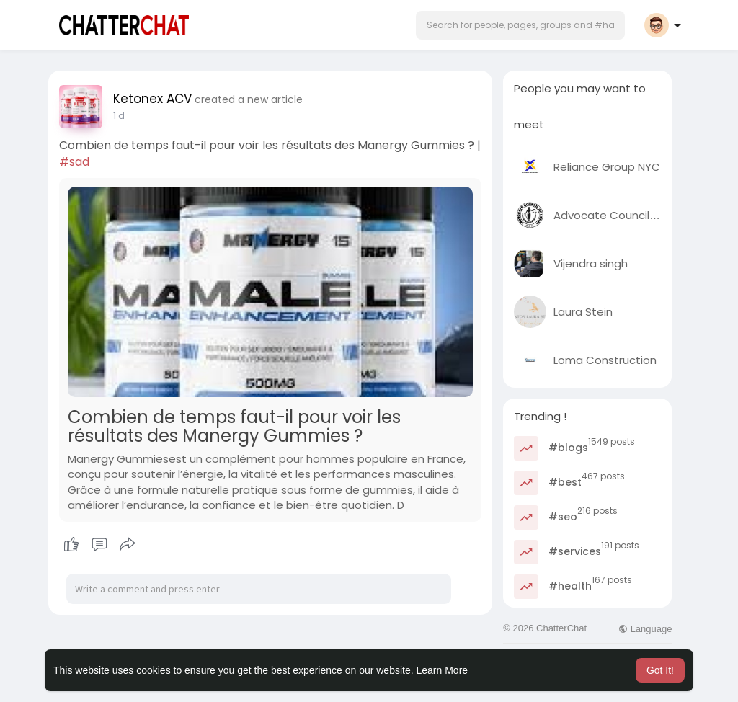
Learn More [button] (442, 670)
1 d (119, 116)
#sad (74, 162)
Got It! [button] (660, 670)
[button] (520, 25)
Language (645, 629)
